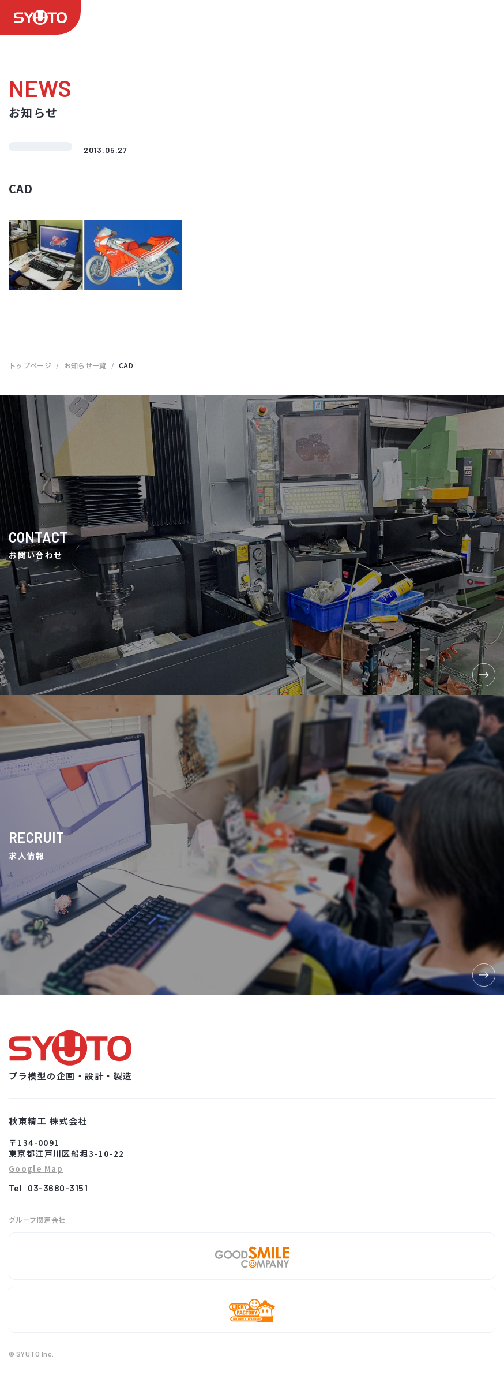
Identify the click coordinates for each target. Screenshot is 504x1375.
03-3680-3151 (58, 1187)
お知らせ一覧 (85, 365)
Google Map (36, 1169)
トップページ (30, 365)
